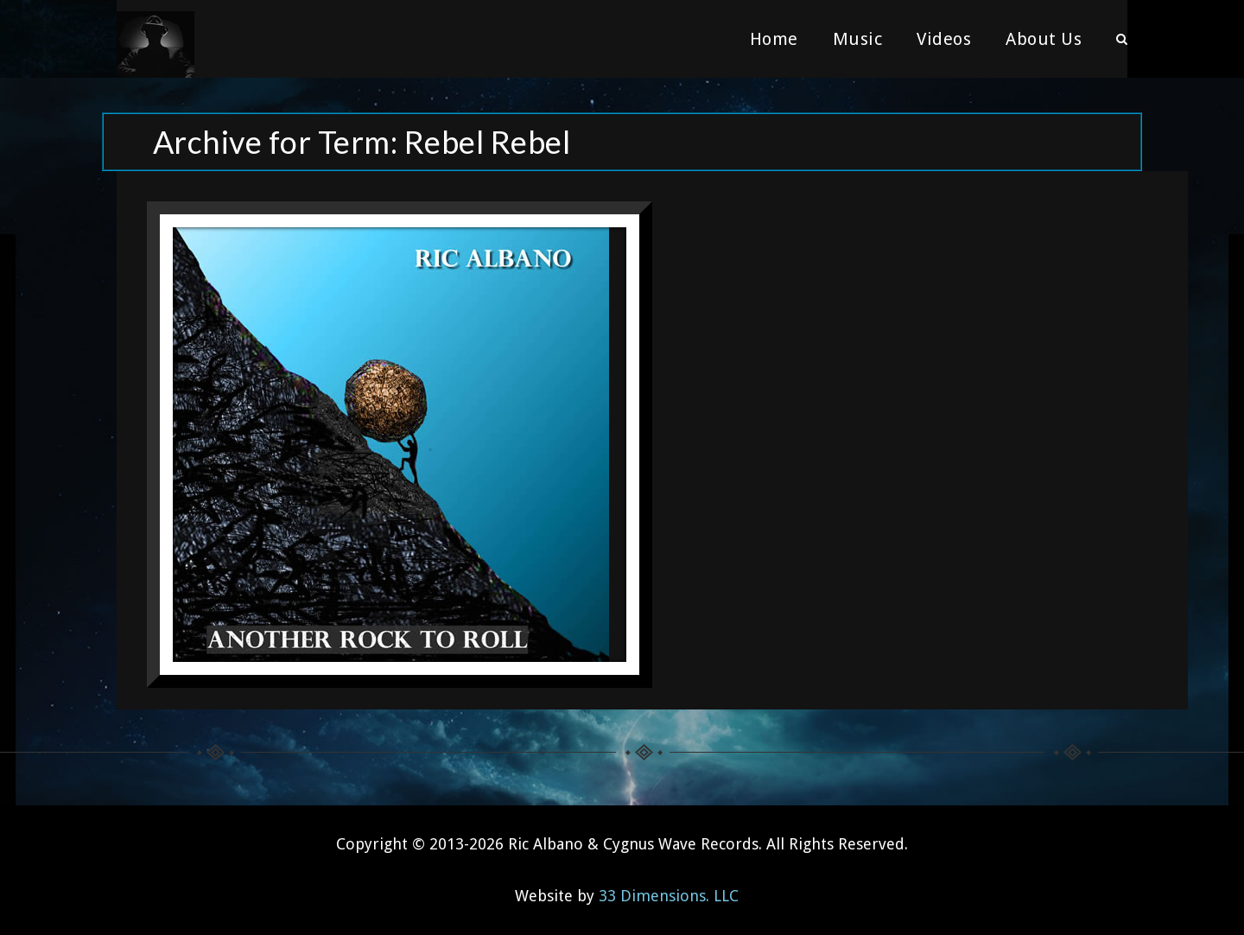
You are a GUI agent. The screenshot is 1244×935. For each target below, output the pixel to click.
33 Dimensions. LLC (669, 896)
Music (858, 39)
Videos (944, 39)
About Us (1044, 39)
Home (774, 39)
